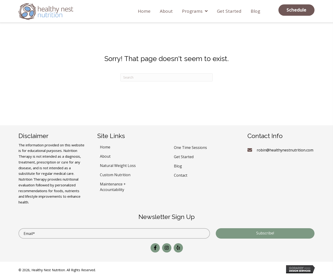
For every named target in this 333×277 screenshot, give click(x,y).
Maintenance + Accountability (113, 186)
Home (105, 146)
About (105, 156)
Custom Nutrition (115, 174)
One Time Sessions (190, 147)
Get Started (184, 156)
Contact (180, 175)
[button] (296, 10)
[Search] (166, 77)
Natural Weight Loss (118, 165)
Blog (178, 165)
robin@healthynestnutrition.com (285, 150)
